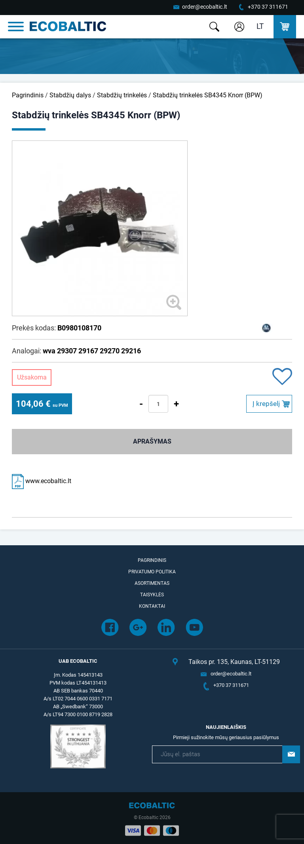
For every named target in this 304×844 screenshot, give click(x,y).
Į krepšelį (266, 404)
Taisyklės (152, 594)
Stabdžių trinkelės (122, 95)
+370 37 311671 (268, 7)
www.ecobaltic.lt (41, 481)
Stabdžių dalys (70, 95)
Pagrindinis (28, 95)
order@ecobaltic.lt (204, 7)
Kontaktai (152, 606)
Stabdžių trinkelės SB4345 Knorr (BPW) (207, 95)
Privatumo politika (152, 572)
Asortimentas (152, 583)
